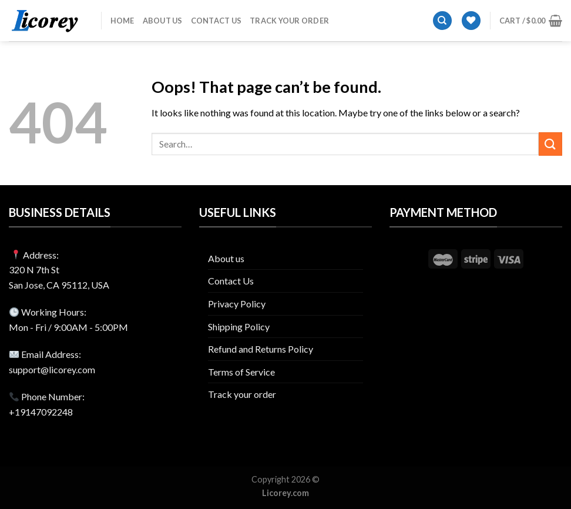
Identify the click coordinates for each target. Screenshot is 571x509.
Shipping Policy (239, 326)
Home (122, 20)
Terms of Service (241, 371)
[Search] (442, 21)
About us (163, 20)
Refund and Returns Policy (260, 348)
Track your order (289, 20)
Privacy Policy (237, 303)
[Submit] (550, 143)
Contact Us (216, 20)
